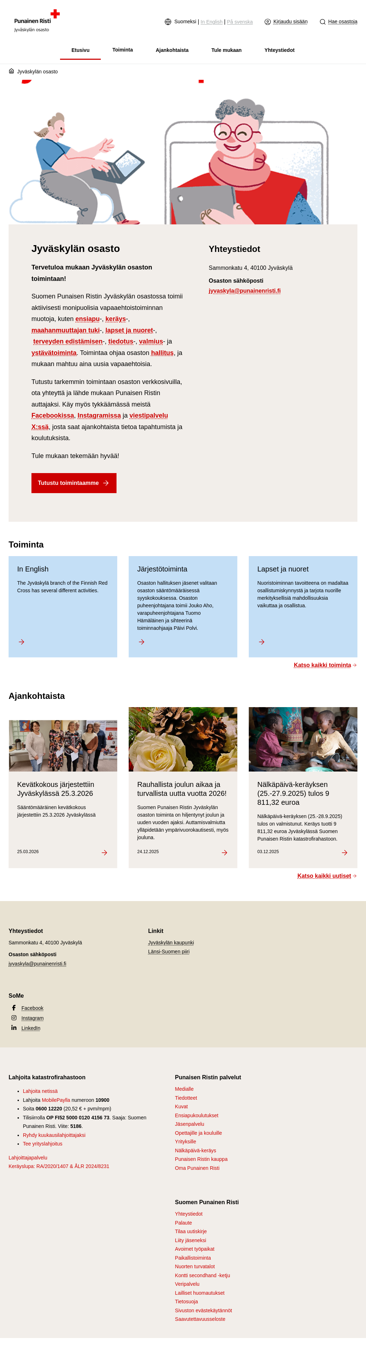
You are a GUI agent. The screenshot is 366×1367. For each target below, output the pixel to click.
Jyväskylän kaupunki (171, 942)
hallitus (162, 352)
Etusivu (80, 50)
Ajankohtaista (172, 50)
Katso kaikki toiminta (325, 665)
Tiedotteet (186, 1098)
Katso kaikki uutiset (327, 876)
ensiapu (87, 318)
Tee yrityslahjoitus (43, 1144)
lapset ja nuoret (129, 330)
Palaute (183, 1223)
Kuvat (181, 1106)
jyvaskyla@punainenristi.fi (245, 291)
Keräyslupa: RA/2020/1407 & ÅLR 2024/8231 (59, 1166)
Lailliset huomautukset (200, 1293)
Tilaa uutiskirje (191, 1231)
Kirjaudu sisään (285, 21)
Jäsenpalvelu (189, 1124)
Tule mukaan (227, 50)
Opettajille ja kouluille (198, 1133)
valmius (151, 341)
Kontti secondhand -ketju (202, 1275)
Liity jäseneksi (190, 1240)
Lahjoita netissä (40, 1091)
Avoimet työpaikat (194, 1249)
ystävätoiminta (53, 352)
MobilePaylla (56, 1100)
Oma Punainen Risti (197, 1168)
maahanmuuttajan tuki (65, 330)
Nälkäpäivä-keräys (195, 1150)
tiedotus (120, 341)
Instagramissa (99, 415)
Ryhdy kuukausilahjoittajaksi (54, 1135)
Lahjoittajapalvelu (28, 1158)
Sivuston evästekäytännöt (203, 1310)
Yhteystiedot (279, 50)
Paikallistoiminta (193, 1258)
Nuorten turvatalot (195, 1266)
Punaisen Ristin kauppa (201, 1159)
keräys (115, 318)
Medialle (184, 1089)
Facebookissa (52, 415)
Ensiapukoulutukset (196, 1115)
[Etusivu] (13, 72)
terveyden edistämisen (68, 341)
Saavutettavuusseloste (200, 1319)
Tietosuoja (186, 1301)
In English (211, 22)
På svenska (240, 22)
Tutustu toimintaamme (74, 483)
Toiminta (122, 50)
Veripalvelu (187, 1284)
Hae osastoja (338, 21)
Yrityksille (185, 1141)
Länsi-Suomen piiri (168, 951)
